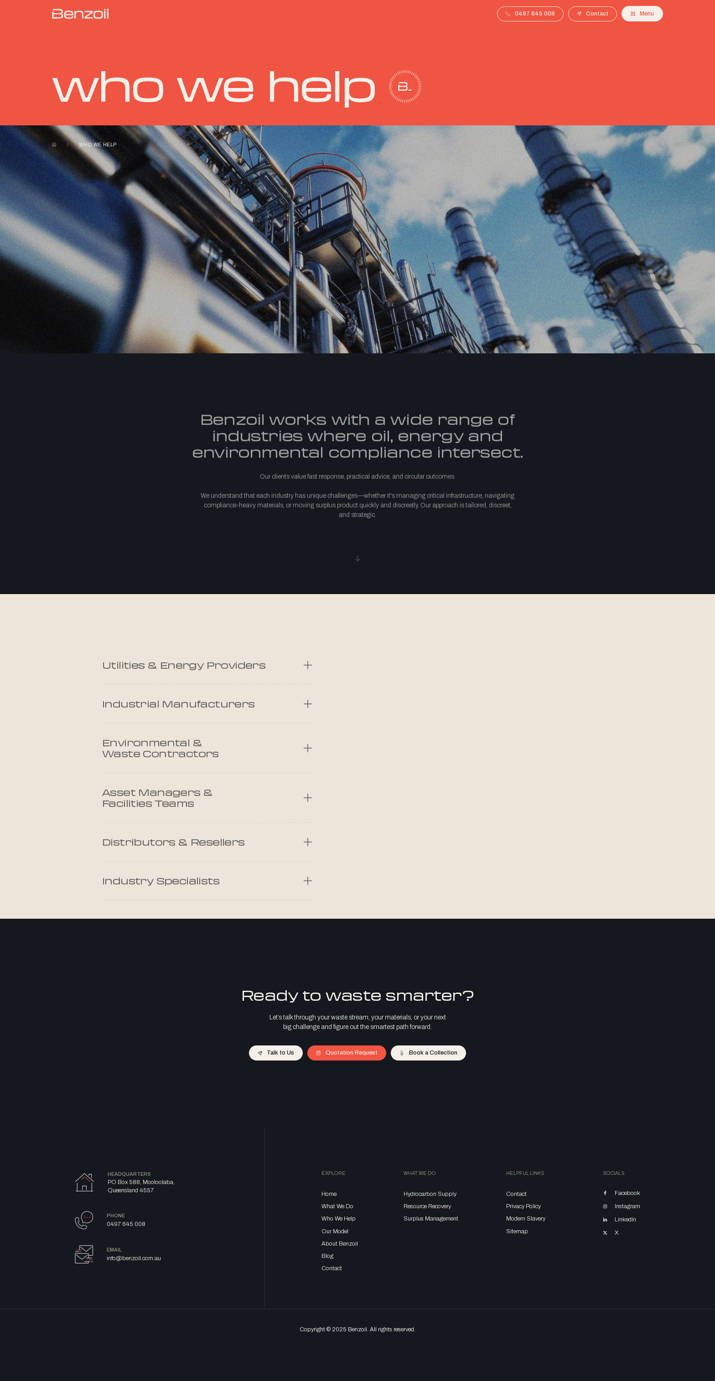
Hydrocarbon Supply (430, 1194)
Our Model (334, 1231)
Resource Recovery (427, 1206)
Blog (327, 1256)
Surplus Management (431, 1218)
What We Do (337, 1206)
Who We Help (338, 1218)
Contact (331, 1268)
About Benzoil (339, 1244)
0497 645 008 (126, 1224)
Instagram (627, 1206)
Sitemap (517, 1231)
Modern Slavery (525, 1218)
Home (54, 144)
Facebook (627, 1193)
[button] (642, 13)
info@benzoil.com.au (134, 1258)
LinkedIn (625, 1219)
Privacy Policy (523, 1206)
